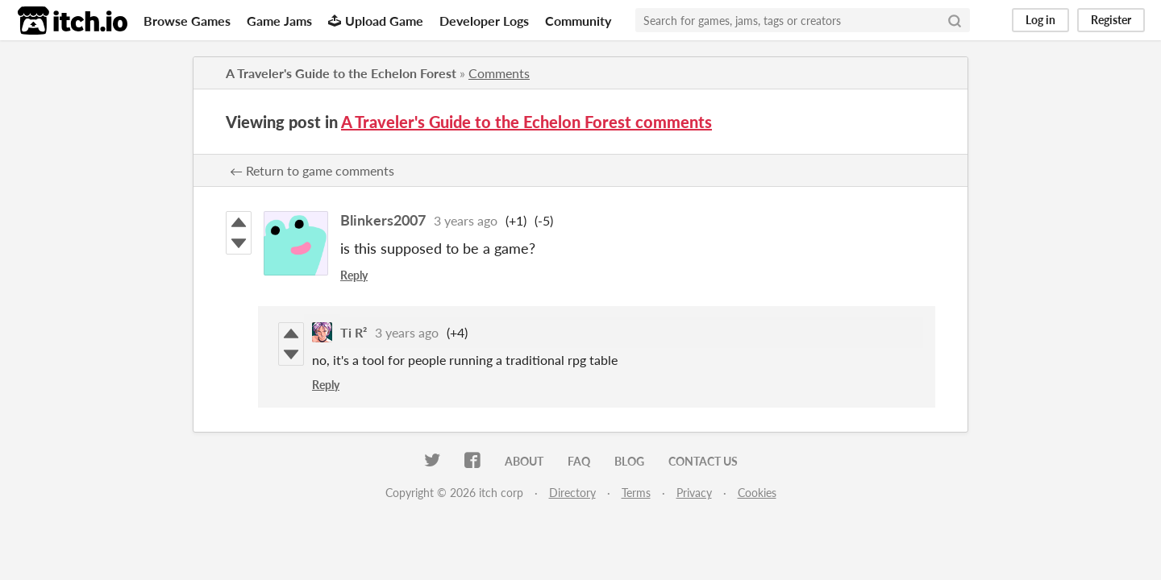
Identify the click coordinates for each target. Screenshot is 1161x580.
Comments (499, 73)
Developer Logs (484, 20)
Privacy (694, 492)
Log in (1040, 20)
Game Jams (279, 20)
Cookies (757, 492)
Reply (354, 275)
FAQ (579, 461)
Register (1111, 20)
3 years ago (465, 220)
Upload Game (375, 20)
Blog (629, 461)
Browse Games (187, 20)
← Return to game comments (312, 170)
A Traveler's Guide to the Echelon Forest (341, 73)
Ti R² (353, 332)
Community (578, 20)
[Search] (954, 20)
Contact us (703, 461)
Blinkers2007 (383, 220)
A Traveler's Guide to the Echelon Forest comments (526, 121)
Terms (636, 492)
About (524, 461)
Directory (572, 492)
